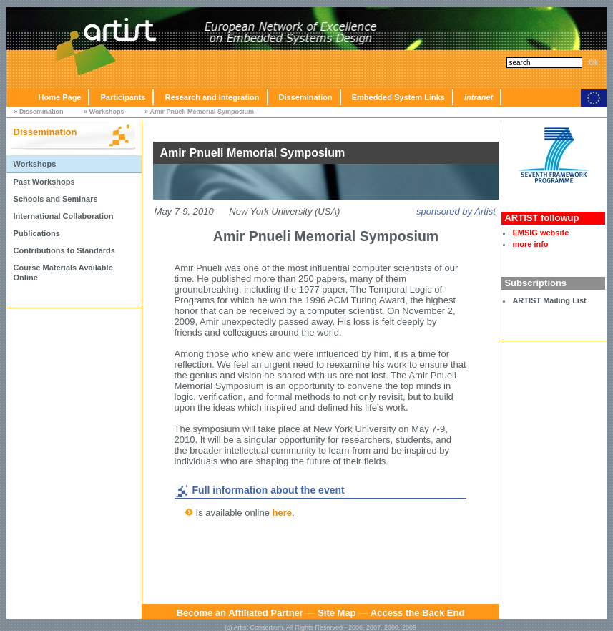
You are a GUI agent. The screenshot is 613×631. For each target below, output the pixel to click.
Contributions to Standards (64, 250)
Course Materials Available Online (63, 272)
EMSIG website (540, 232)
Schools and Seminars (56, 199)
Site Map (336, 612)
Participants (122, 97)
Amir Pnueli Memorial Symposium (202, 111)
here (282, 512)
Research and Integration (212, 97)
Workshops (106, 111)
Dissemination (306, 97)
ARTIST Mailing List (549, 300)
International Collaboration (64, 216)
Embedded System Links (398, 97)
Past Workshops (44, 181)
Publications (37, 233)
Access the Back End (418, 612)
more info (530, 244)
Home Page (60, 97)
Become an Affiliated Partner (240, 612)
